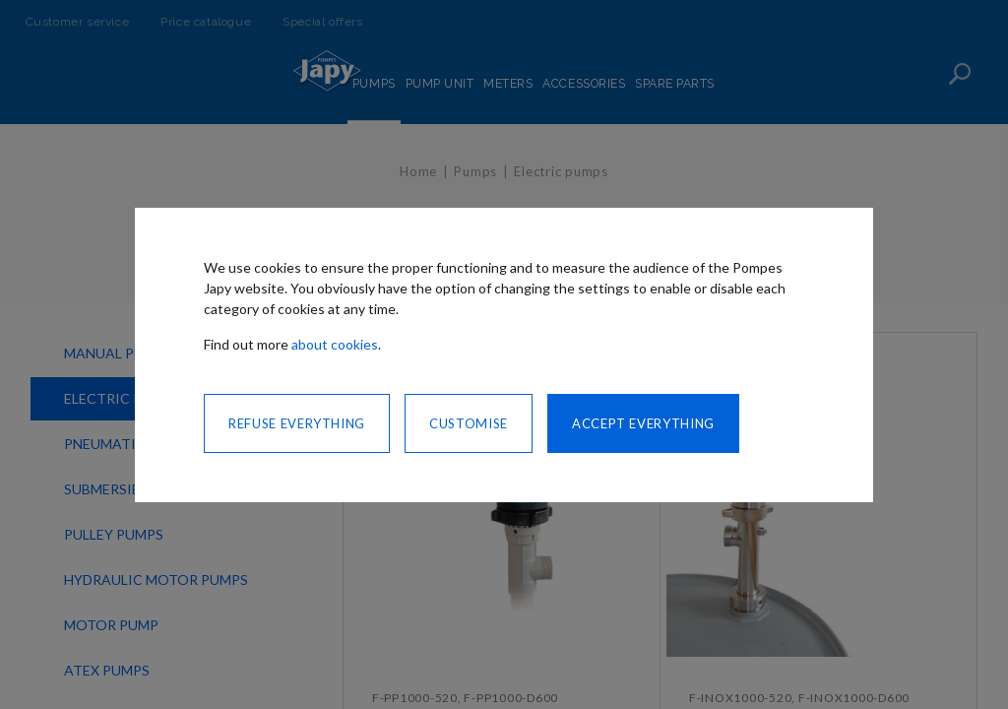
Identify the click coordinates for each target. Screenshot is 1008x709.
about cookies (334, 344)
